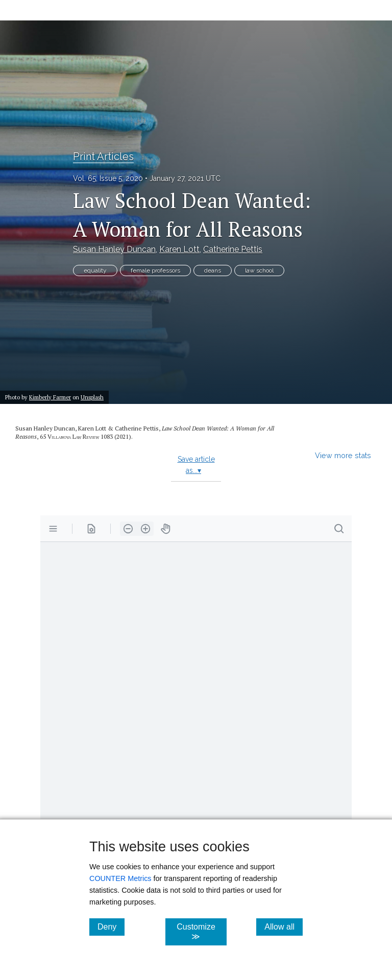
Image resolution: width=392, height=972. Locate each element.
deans (212, 270)
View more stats (343, 455)
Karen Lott (179, 249)
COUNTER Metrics (120, 878)
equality (95, 270)
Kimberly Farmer (50, 397)
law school (259, 270)
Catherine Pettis (232, 249)
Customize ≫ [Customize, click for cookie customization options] (201, 931)
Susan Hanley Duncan (114, 249)
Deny (111, 926)
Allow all (283, 926)
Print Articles (103, 156)
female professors (155, 270)
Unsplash (92, 397)
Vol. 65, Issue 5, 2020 (108, 178)
